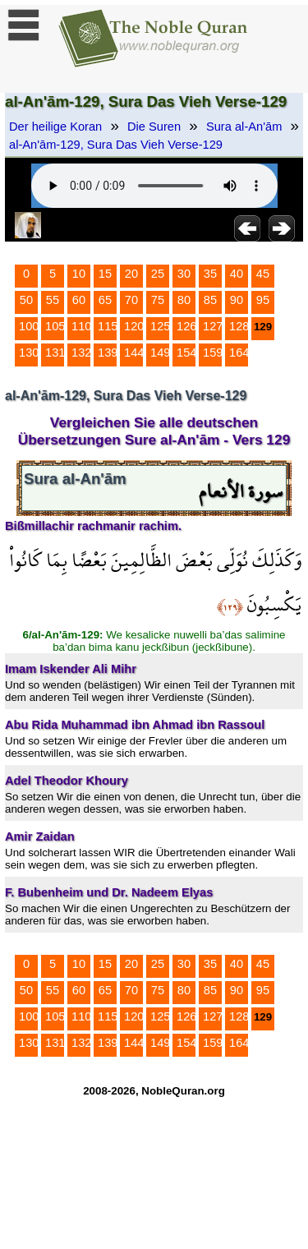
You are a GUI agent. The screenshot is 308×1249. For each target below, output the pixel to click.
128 (239, 326)
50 (26, 299)
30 (184, 273)
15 (105, 273)
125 (160, 326)
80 (184, 299)
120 (134, 326)
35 (210, 273)
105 (55, 326)
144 (134, 352)
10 (78, 273)
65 (105, 299)
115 (107, 326)
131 (55, 352)
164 (239, 352)
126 (186, 326)
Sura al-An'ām (244, 126)
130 (29, 352)
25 (157, 273)
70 (131, 299)
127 (213, 326)
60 (78, 299)
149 (160, 352)
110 (81, 326)
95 (262, 299)
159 (213, 352)
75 (157, 299)
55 (52, 299)
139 (107, 352)
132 (81, 352)
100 (29, 326)
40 (236, 273)
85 (210, 299)
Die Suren (154, 126)
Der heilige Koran (55, 126)
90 (236, 299)
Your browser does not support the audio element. (154, 186)
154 (186, 352)
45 (262, 273)
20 (131, 273)
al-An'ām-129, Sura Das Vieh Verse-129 (116, 144)
